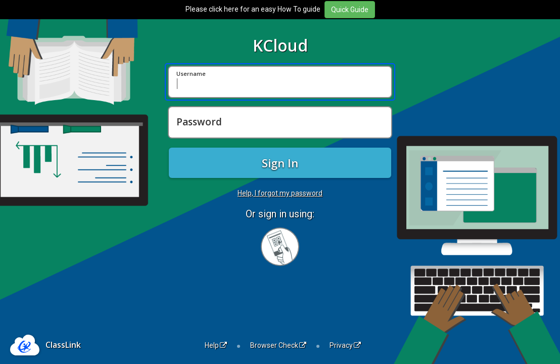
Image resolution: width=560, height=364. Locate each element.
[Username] (280, 82)
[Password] (280, 122)
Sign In (280, 162)
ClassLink (63, 344)
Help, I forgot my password (280, 193)
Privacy (345, 345)
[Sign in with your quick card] (280, 247)
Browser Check (278, 345)
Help (216, 345)
